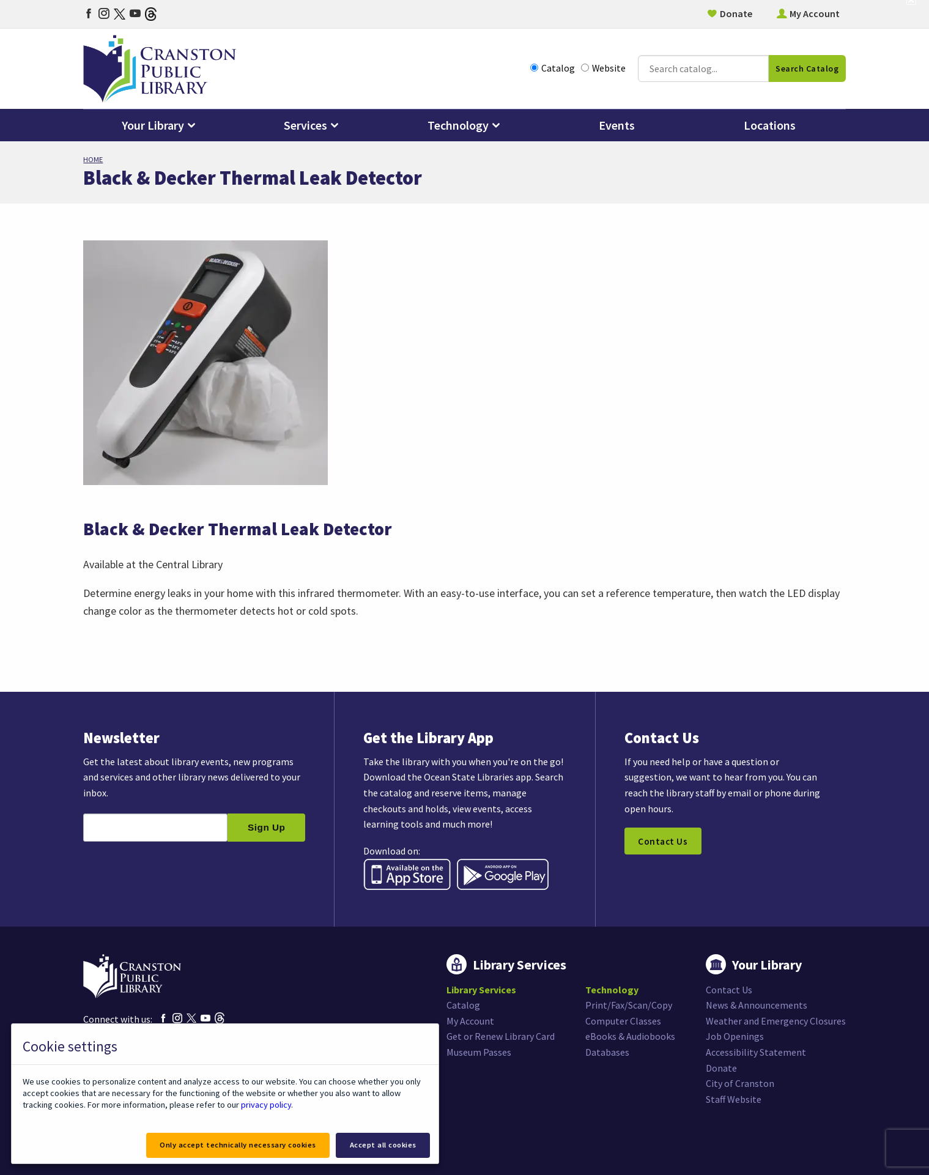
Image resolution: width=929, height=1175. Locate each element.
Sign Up (266, 827)
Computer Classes (623, 1021)
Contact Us (662, 841)
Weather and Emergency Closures (776, 1021)
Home (93, 159)
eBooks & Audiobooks (630, 1036)
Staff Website (733, 1099)
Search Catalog (806, 68)
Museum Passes (478, 1052)
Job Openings (735, 1036)
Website (603, 68)
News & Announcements (756, 1005)
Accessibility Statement (756, 1052)
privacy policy (266, 1104)
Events (617, 125)
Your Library (153, 125)
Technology (458, 125)
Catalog (552, 68)
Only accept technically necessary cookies (238, 1144)
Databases (607, 1052)
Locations (770, 125)
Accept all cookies (383, 1144)
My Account (815, 13)
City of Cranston (740, 1083)
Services (305, 125)
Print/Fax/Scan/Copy (628, 1005)
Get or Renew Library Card (500, 1036)
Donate (736, 13)
